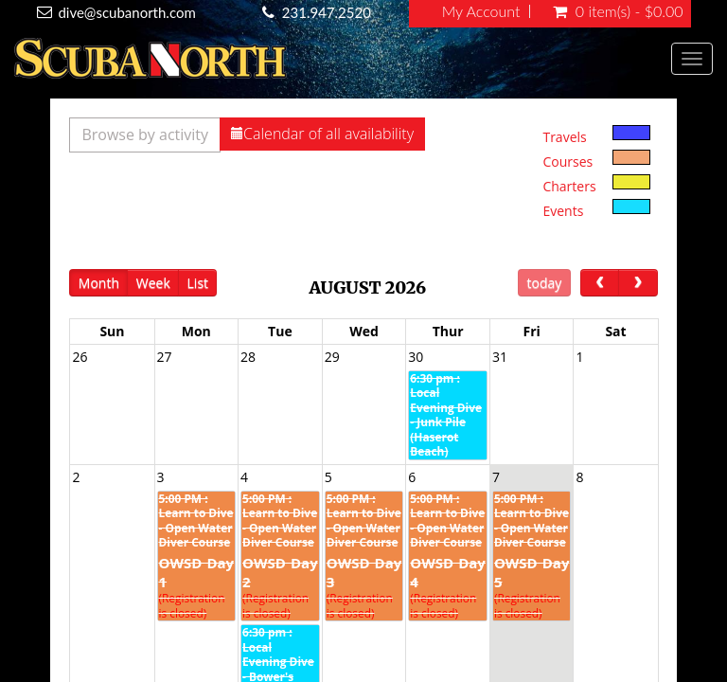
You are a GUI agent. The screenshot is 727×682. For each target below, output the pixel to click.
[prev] (599, 282)
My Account (481, 11)
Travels (564, 137)
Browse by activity (144, 134)
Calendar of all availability (322, 133)
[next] (637, 282)
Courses (567, 161)
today (544, 283)
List (198, 283)
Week (153, 283)
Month (99, 283)
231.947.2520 (326, 12)
